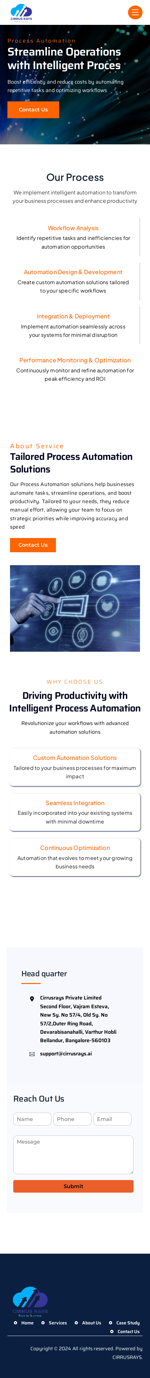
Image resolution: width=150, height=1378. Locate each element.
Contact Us (33, 110)
